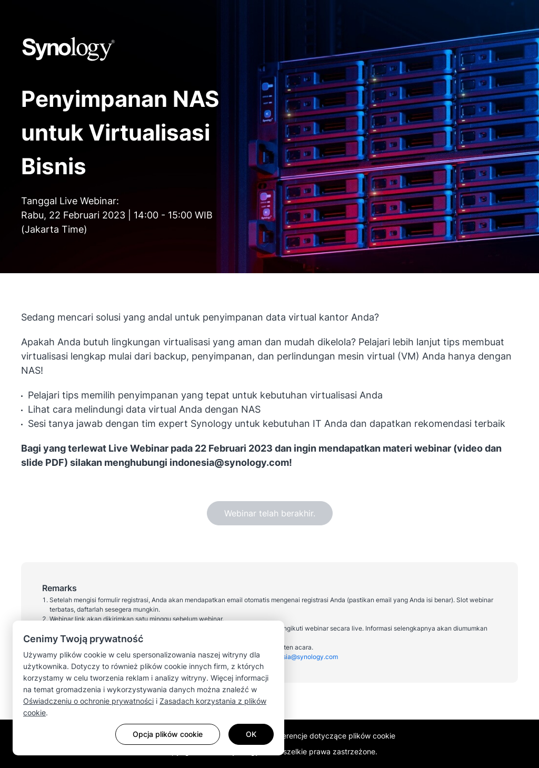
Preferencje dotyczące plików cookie (331, 735)
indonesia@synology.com (300, 657)
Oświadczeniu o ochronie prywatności (88, 700)
